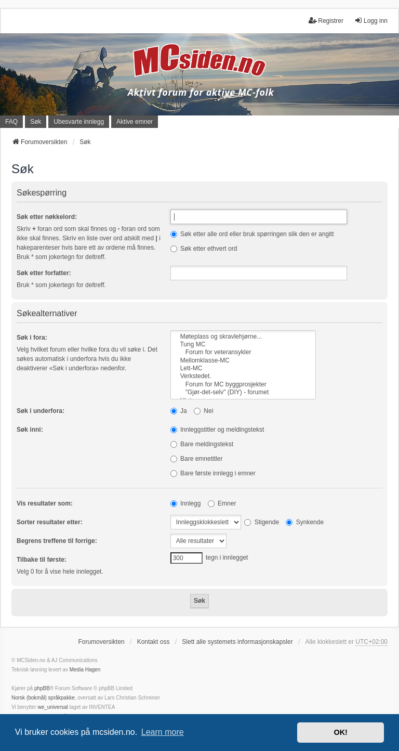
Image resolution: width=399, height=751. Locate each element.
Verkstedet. (243, 376)
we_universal (52, 707)
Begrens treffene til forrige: (57, 541)
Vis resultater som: (45, 503)
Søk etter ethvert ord (203, 248)
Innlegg (185, 503)
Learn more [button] (162, 732)
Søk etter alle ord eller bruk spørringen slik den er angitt (252, 234)
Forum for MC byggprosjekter (243, 385)
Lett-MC (243, 368)
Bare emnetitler (196, 458)
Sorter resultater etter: (50, 522)
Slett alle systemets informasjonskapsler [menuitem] (237, 641)
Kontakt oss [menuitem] (153, 641)
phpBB (42, 688)
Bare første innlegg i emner (213, 473)
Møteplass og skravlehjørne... (243, 337)
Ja (178, 411)
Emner (222, 503)
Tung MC (243, 344)
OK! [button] (340, 732)
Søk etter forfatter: (44, 273)
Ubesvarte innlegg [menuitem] (79, 121)
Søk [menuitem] (35, 121)
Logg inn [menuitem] (371, 20)
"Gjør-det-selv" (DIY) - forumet (243, 392)
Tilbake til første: (41, 559)
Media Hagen (85, 669)
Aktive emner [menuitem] (134, 121)
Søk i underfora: (40, 411)
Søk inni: (30, 429)
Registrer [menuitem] (326, 20)
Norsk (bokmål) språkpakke (43, 698)
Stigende (261, 522)
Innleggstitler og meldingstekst (217, 429)
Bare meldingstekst (201, 444)
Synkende (305, 522)
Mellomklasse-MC (243, 361)
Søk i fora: (32, 337)
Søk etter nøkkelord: (47, 217)
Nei (203, 411)
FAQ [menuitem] (11, 121)
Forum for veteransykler (243, 352)
